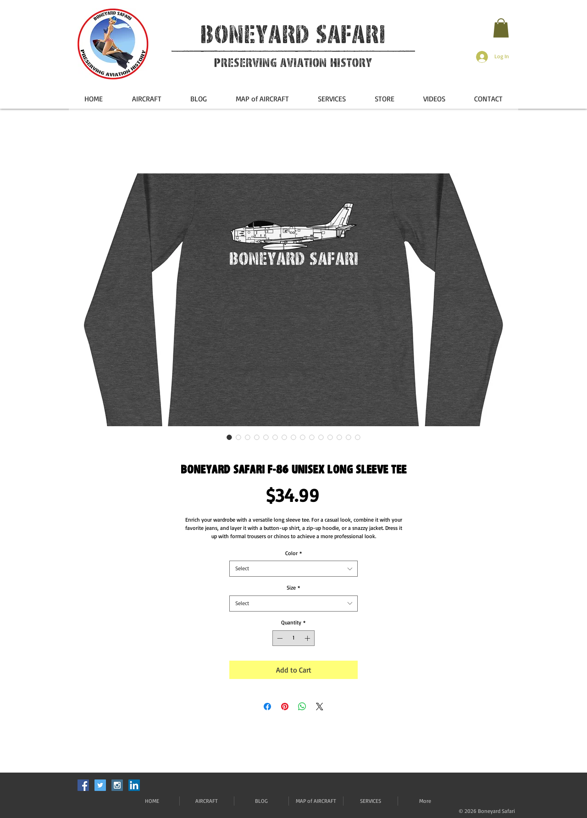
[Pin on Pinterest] (284, 706)
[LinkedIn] (134, 785)
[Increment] (308, 638)
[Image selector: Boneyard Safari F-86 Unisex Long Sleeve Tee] (229, 437)
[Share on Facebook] (267, 706)
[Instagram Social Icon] (117, 785)
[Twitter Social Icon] (100, 785)
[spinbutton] (293, 638)
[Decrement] (279, 638)
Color (293, 553)
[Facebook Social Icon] (83, 785)
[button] (501, 28)
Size (293, 587)
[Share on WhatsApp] (302, 706)
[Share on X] (319, 706)
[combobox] (293, 569)
